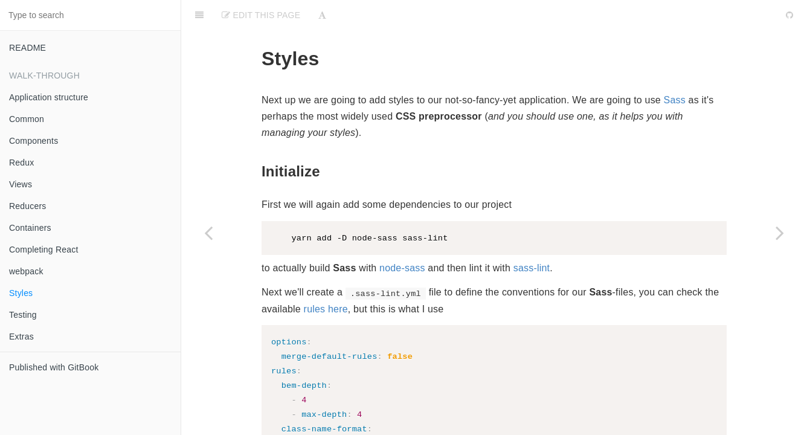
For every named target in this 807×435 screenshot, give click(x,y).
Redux (21, 162)
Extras (21, 336)
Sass (675, 70)
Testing (23, 315)
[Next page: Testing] (780, 232)
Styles (21, 293)
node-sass (402, 238)
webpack (26, 271)
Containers (30, 228)
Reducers (28, 206)
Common (26, 119)
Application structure (48, 97)
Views (20, 184)
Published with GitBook (53, 367)
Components (33, 141)
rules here (326, 279)
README (27, 48)
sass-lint (531, 238)
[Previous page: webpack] (208, 232)
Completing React (43, 249)
